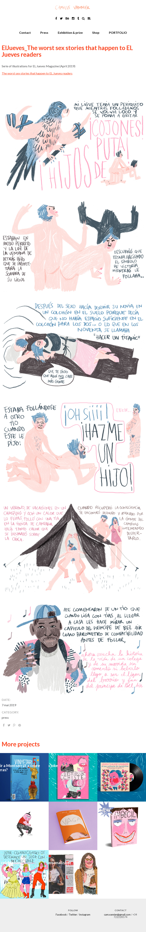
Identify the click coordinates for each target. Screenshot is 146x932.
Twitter (73, 914)
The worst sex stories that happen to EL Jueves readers (37, 73)
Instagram (84, 914)
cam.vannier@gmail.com (117, 914)
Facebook (61, 914)
